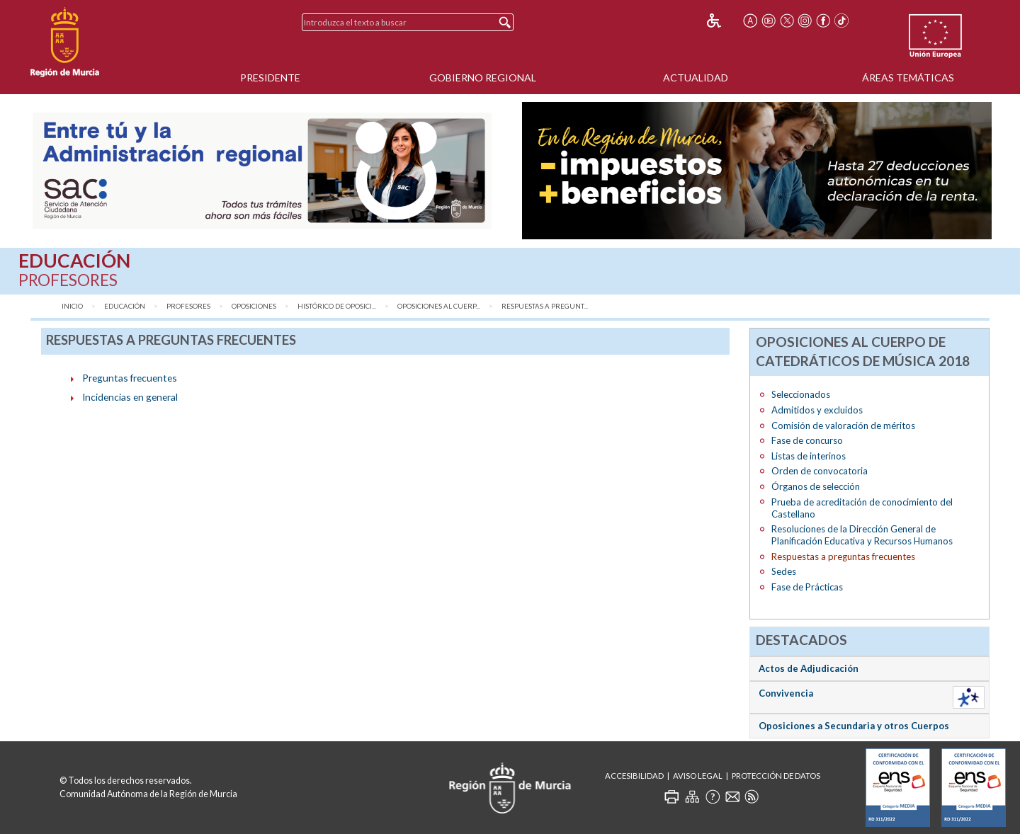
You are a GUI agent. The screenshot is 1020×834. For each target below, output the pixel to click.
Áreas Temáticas (908, 78)
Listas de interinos (808, 456)
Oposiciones (254, 306)
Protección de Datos (776, 775)
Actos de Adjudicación (808, 668)
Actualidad (695, 78)
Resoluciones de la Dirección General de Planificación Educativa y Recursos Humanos (862, 535)
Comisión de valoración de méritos (843, 425)
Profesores (188, 306)
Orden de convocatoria (819, 470)
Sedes (783, 571)
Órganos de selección (815, 486)
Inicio (72, 306)
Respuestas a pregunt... (545, 306)
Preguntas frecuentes (129, 378)
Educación (124, 306)
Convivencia (786, 693)
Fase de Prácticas (807, 587)
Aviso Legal (697, 775)
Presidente (270, 78)
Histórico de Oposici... (337, 306)
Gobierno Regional (482, 78)
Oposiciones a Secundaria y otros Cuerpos (854, 725)
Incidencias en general (130, 397)
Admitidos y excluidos (817, 410)
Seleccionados (800, 394)
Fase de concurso (807, 440)
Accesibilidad (634, 775)
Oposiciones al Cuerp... (438, 306)
